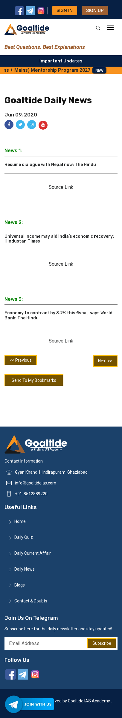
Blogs (19, 585)
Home (20, 521)
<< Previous (21, 360)
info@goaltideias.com (35, 483)
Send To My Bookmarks (34, 380)
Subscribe (101, 643)
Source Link (61, 187)
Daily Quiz (23, 537)
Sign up (95, 10)
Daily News (24, 569)
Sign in (65, 10)
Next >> (105, 360)
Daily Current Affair (32, 553)
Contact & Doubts (30, 601)
